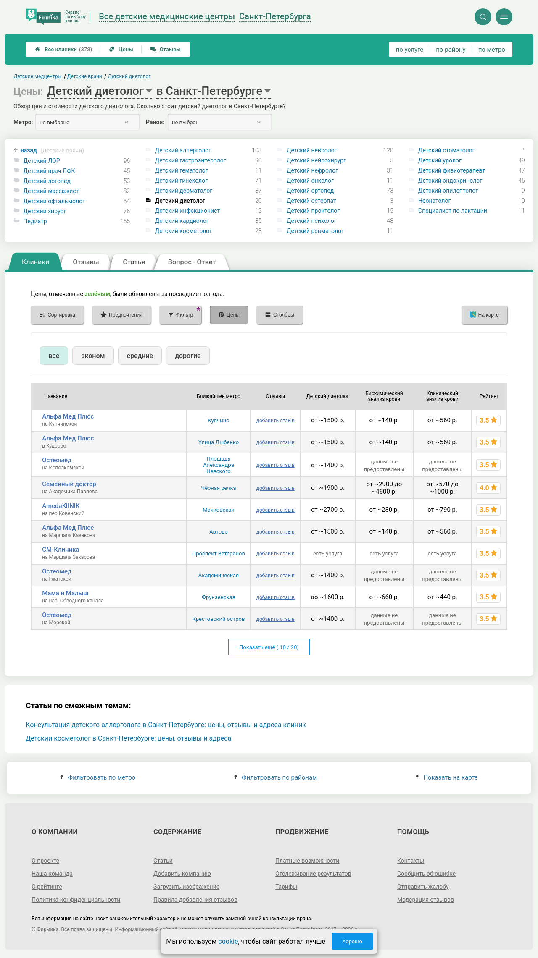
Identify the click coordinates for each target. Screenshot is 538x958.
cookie (228, 941)
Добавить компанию (182, 873)
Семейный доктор (69, 484)
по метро (491, 49)
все (53, 356)
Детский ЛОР (42, 161)
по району (450, 49)
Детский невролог (312, 150)
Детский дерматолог (184, 191)
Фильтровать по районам (275, 777)
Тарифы (286, 886)
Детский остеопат (311, 201)
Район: (155, 122)
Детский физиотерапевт (451, 170)
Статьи (163, 860)
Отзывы (165, 49)
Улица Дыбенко (218, 442)
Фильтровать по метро (97, 777)
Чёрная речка (218, 488)
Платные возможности (307, 860)
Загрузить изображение (186, 886)
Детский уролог (440, 160)
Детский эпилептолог (448, 191)
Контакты (410, 860)
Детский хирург (45, 211)
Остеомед (56, 460)
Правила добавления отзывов (195, 899)
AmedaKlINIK (60, 506)
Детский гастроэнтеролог (190, 160)
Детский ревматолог (315, 231)
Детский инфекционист (187, 211)
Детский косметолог (183, 231)
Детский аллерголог (183, 150)
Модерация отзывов (425, 899)
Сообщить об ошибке (426, 873)
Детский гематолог (181, 170)
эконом (93, 356)
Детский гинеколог (181, 180)
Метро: (23, 122)
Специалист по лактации (452, 211)
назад (52, 150)
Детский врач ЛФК (49, 171)
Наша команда (52, 873)
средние (140, 356)
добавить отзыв (275, 421)
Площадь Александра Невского (218, 464)
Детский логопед (47, 181)
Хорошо (352, 941)
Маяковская (218, 510)
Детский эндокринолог (450, 180)
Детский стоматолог (446, 150)
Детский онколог (310, 180)
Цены (121, 49)
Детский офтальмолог (54, 201)
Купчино (218, 420)
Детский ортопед (310, 191)
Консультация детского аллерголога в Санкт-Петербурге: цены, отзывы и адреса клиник (166, 725)
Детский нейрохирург (316, 160)
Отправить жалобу (423, 886)
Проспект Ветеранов (218, 553)
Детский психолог (312, 221)
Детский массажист (51, 191)
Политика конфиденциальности (76, 899)
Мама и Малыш (65, 593)
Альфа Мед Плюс (68, 416)
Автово (218, 532)
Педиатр (35, 221)
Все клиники (63, 49)
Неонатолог (434, 201)
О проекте (45, 860)
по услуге (410, 49)
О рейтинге (47, 886)
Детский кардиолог (182, 221)
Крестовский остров (219, 619)
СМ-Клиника (60, 549)
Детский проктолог (313, 211)
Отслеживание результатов (313, 873)
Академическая (218, 575)
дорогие (187, 356)
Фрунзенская (218, 597)
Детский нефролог (312, 170)
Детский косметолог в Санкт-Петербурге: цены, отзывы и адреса (128, 738)
